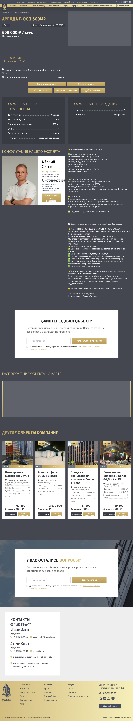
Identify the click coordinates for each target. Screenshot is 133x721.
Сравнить (13, 522)
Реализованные (55, 2)
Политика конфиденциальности (13, 717)
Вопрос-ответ (42, 2)
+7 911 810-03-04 (20, 637)
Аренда (47, 688)
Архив (22, 704)
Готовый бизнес (51, 696)
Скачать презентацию (46, 92)
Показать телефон (86, 92)
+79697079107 (53, 189)
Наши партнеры (27, 692)
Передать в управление (75, 10)
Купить (16, 10)
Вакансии (31, 2)
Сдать (70, 688)
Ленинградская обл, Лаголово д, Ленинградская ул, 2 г (31, 79)
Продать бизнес (82, 2)
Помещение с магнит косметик (17, 482)
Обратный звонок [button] (110, 706)
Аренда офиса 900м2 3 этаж (48, 482)
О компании (21, 2)
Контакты (94, 2)
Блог (22, 696)
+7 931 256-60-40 (20, 651)
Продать (27, 10)
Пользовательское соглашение (39, 717)
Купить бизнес (69, 2)
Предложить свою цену (66, 98)
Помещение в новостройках (102, 10)
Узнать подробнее (23, 523)
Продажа (48, 692)
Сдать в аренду (41, 10)
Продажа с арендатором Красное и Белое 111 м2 (82, 485)
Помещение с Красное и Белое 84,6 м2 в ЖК (115, 483)
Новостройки (50, 700)
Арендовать (56, 10)
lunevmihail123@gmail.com (44, 637)
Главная (5, 20)
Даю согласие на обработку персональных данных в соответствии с (64, 356)
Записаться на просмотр (51, 206)
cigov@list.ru (38, 651)
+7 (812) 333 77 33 (123, 2)
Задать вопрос (89, 580)
